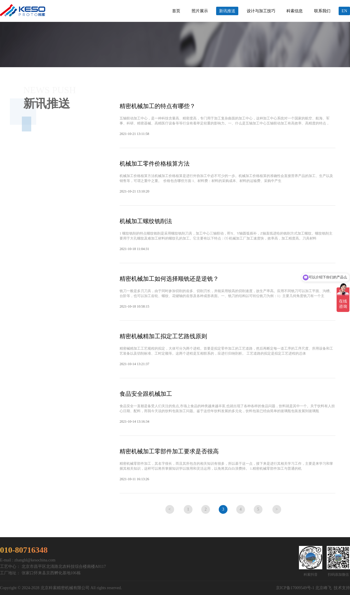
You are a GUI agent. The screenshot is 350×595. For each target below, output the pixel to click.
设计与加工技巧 (261, 11)
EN (344, 11)
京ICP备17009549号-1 (295, 588)
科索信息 (294, 11)
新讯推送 (227, 11)
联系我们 (322, 11)
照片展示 (200, 11)
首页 (176, 11)
